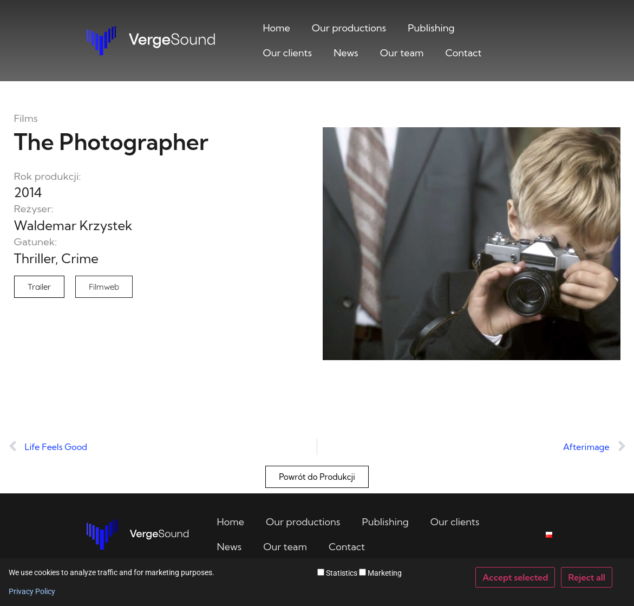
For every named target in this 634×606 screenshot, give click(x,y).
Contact (464, 53)
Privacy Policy (32, 591)
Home (276, 28)
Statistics (337, 573)
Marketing (380, 573)
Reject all (586, 577)
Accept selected (515, 577)
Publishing (431, 28)
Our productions (349, 28)
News (346, 53)
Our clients (287, 53)
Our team (402, 53)
